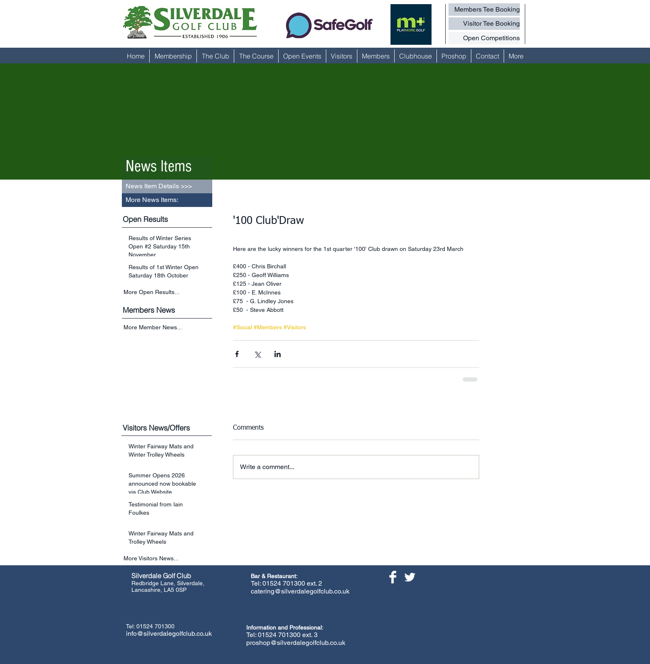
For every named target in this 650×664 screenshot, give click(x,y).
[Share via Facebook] (237, 354)
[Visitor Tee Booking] (484, 23)
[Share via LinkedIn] (277, 354)
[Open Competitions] (484, 38)
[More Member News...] (168, 328)
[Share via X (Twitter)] (257, 354)
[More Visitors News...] (168, 558)
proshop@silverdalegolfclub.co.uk (295, 643)
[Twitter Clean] (409, 577)
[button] (167, 200)
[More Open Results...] (168, 292)
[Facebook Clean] (392, 577)
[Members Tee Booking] (484, 9)
